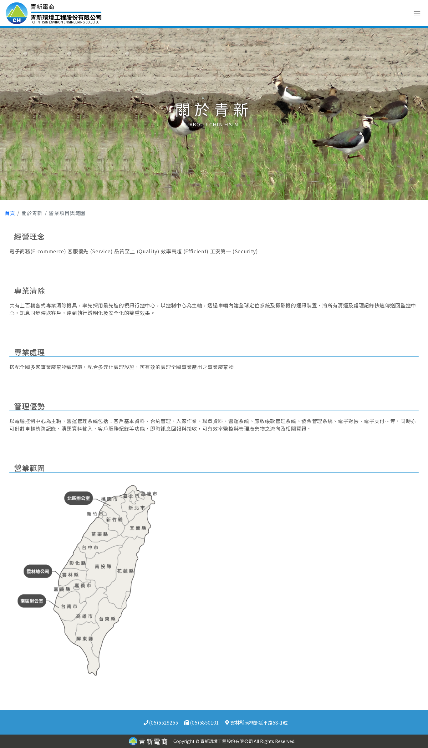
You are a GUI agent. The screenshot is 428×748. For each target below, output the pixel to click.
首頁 (10, 213)
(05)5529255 (161, 722)
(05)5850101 (201, 722)
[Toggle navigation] (417, 13)
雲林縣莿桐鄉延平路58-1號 (256, 722)
